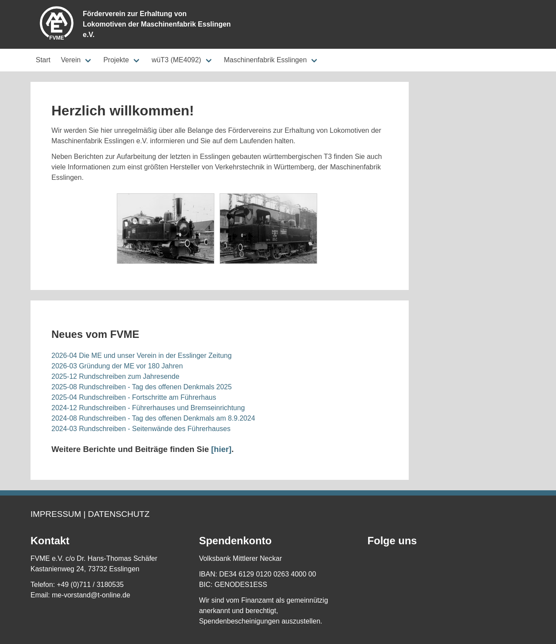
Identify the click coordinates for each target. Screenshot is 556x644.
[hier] (221, 449)
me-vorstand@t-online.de (91, 595)
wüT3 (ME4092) (176, 60)
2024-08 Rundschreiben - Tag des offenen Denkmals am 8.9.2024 (153, 418)
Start (43, 60)
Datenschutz (118, 514)
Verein (71, 60)
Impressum (56, 514)
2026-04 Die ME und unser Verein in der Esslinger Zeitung (141, 355)
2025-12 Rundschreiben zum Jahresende (115, 376)
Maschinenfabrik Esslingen (265, 60)
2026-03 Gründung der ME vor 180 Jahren (117, 366)
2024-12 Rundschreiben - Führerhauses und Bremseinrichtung (148, 407)
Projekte (116, 60)
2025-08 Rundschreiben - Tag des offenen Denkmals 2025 (141, 387)
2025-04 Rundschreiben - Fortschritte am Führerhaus (133, 397)
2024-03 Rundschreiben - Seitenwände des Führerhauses (141, 428)
